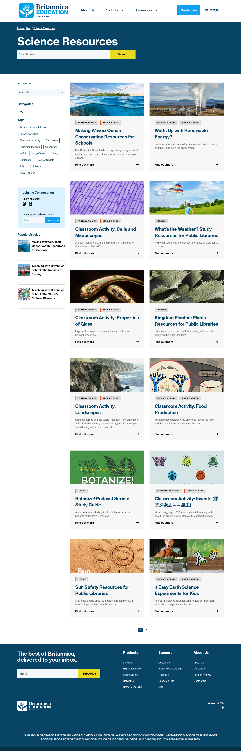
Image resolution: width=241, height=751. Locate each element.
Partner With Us (202, 673)
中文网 (184, 10)
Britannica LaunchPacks (32, 127)
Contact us (212, 10)
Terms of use (122, 746)
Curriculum (52, 140)
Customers (164, 661)
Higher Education (132, 667)
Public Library (130, 673)
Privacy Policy (101, 746)
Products (115, 10)
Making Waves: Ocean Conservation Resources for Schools (104, 137)
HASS (22, 153)
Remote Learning (132, 685)
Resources (148, 10)
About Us (87, 10)
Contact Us (200, 679)
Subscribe (53, 220)
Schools (127, 661)
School (23, 166)
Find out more (84, 164)
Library (54, 153)
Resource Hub (166, 679)
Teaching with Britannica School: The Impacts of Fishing (48, 270)
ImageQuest (38, 153)
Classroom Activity (29, 140)
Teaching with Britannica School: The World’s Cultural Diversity (48, 294)
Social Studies (27, 173)
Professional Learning (170, 667)
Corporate (199, 667)
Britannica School (29, 134)
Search (122, 54)
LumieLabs (25, 160)
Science (36, 166)
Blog (28, 28)
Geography (51, 147)
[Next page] (152, 630)
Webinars (163, 673)
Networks (128, 679)
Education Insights (29, 147)
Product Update (45, 160)
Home (20, 28)
